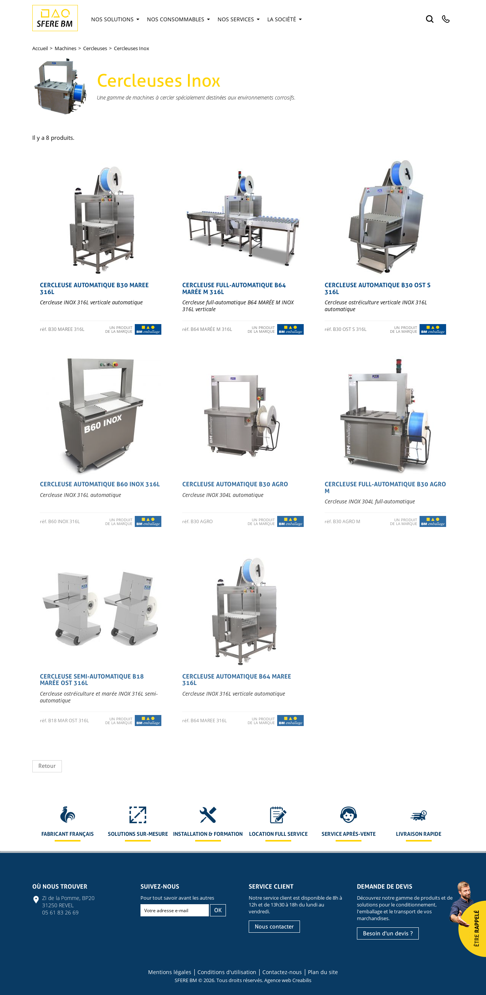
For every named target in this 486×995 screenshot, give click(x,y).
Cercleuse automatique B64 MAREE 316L (236, 680)
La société (284, 19)
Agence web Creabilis (287, 980)
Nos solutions (115, 19)
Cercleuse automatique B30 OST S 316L (378, 289)
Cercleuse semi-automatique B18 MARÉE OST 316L (92, 680)
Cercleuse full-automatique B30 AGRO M (385, 488)
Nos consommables (178, 19)
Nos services (239, 19)
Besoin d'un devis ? (388, 933)
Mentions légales (169, 972)
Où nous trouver (59, 886)
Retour (47, 765)
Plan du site (323, 972)
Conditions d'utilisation (226, 972)
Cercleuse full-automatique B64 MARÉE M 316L (234, 289)
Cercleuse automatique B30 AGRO (235, 484)
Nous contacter (274, 926)
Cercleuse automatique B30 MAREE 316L (94, 289)
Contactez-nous (282, 972)
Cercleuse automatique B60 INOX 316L (100, 484)
